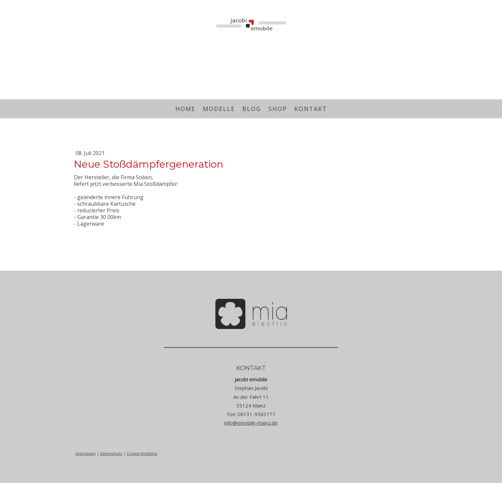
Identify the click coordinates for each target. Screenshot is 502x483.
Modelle (219, 109)
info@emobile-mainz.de (251, 422)
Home (185, 109)
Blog (251, 109)
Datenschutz (111, 453)
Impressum (86, 453)
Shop (277, 109)
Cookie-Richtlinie (142, 453)
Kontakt (310, 109)
